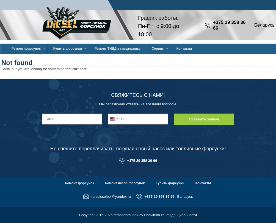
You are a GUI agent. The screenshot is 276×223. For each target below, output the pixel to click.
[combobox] (116, 119)
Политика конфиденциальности (170, 215)
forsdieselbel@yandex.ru (107, 196)
